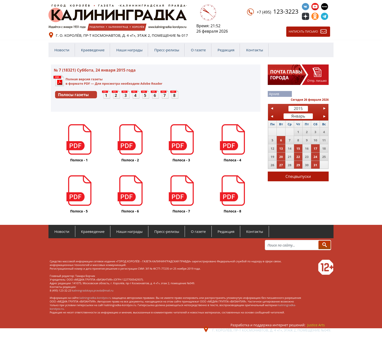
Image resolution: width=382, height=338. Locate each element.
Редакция (226, 49)
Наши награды (129, 49)
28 (289, 165)
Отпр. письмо (317, 81)
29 (298, 165)
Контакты (254, 49)
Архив (274, 93)
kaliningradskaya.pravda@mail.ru (92, 290)
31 (315, 165)
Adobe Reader (151, 83)
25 (324, 157)
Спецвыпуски (298, 176)
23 (307, 157)
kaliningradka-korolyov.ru (95, 298)
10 (315, 140)
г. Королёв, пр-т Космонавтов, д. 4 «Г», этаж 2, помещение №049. (271, 330)
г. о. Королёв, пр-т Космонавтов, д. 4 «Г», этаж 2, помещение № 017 (122, 35)
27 (281, 165)
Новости (61, 49)
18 (324, 148)
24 (315, 157)
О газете (198, 49)
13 (281, 148)
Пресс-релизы (166, 49)
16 (307, 148)
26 (272, 165)
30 (307, 165)
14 (289, 148)
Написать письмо (303, 31)
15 (298, 148)
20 (281, 157)
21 (289, 157)
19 (272, 157)
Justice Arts (316, 325)
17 (315, 148)
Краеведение (93, 49)
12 (272, 148)
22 (298, 157)
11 (324, 140)
